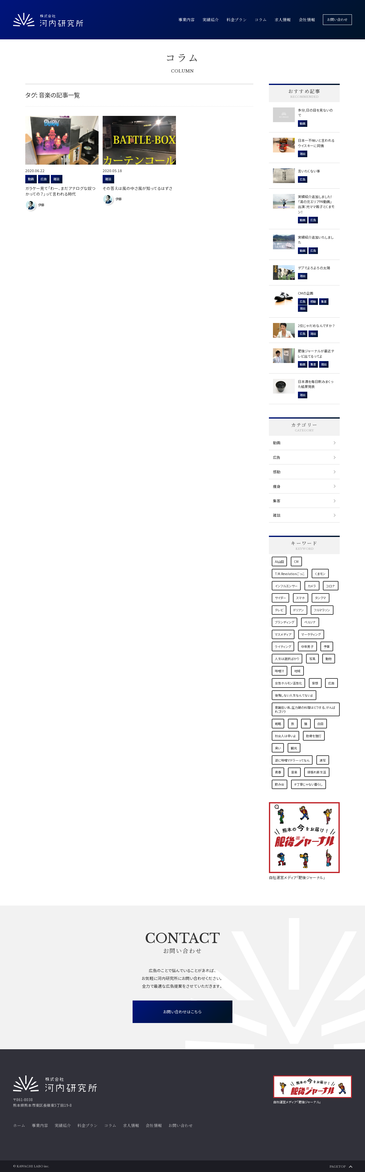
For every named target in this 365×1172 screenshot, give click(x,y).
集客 (276, 500)
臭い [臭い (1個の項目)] (278, 748)
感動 (276, 471)
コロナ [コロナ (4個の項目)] (330, 586)
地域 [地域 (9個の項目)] (297, 670)
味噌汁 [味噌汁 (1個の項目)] (279, 670)
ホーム (19, 1126)
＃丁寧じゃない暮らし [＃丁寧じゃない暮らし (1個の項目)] (308, 784)
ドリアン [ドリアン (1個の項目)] (298, 610)
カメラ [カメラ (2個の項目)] (312, 586)
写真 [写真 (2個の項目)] (312, 658)
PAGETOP (337, 1166)
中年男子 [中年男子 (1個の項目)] (307, 646)
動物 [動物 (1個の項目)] (328, 658)
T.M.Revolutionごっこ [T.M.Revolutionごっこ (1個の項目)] (290, 573)
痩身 (276, 486)
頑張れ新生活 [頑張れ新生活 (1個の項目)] (316, 772)
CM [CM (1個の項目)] (296, 561)
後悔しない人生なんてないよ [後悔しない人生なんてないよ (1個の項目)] (294, 695)
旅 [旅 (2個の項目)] (292, 723)
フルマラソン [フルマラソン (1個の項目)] (322, 610)
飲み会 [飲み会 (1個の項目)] (279, 784)
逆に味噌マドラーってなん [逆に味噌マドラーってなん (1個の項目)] (292, 760)
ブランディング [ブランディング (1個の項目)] (284, 622)
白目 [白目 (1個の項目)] (320, 723)
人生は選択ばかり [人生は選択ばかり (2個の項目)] (287, 658)
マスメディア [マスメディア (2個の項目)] (283, 634)
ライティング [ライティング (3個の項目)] (283, 646)
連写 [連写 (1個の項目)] (322, 760)
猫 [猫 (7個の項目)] (305, 723)
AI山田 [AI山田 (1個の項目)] (279, 561)
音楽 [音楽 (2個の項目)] (294, 772)
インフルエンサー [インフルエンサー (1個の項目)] (286, 586)
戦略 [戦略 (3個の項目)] (278, 723)
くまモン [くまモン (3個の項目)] (320, 573)
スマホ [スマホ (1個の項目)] (300, 597)
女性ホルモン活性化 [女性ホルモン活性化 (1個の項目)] (288, 683)
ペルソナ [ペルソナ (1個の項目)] (310, 622)
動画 (276, 442)
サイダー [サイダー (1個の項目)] (280, 597)
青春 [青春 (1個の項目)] (278, 772)
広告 (276, 457)
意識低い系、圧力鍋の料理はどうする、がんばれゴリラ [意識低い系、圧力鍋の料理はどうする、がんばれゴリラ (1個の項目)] (305, 709)
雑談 (276, 515)
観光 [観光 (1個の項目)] (294, 748)
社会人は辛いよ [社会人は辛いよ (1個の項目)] (285, 735)
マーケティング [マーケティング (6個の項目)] (311, 634)
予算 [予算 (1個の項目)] (327, 646)
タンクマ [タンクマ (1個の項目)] (320, 597)
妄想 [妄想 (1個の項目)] (315, 683)
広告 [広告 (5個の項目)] (331, 683)
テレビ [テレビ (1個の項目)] (279, 610)
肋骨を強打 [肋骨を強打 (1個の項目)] (313, 735)
